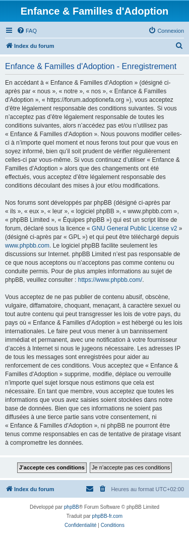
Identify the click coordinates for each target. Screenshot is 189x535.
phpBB (71, 507)
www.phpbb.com (27, 245)
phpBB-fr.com (107, 516)
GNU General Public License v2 (134, 228)
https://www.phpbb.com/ (110, 279)
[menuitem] (27, 31)
